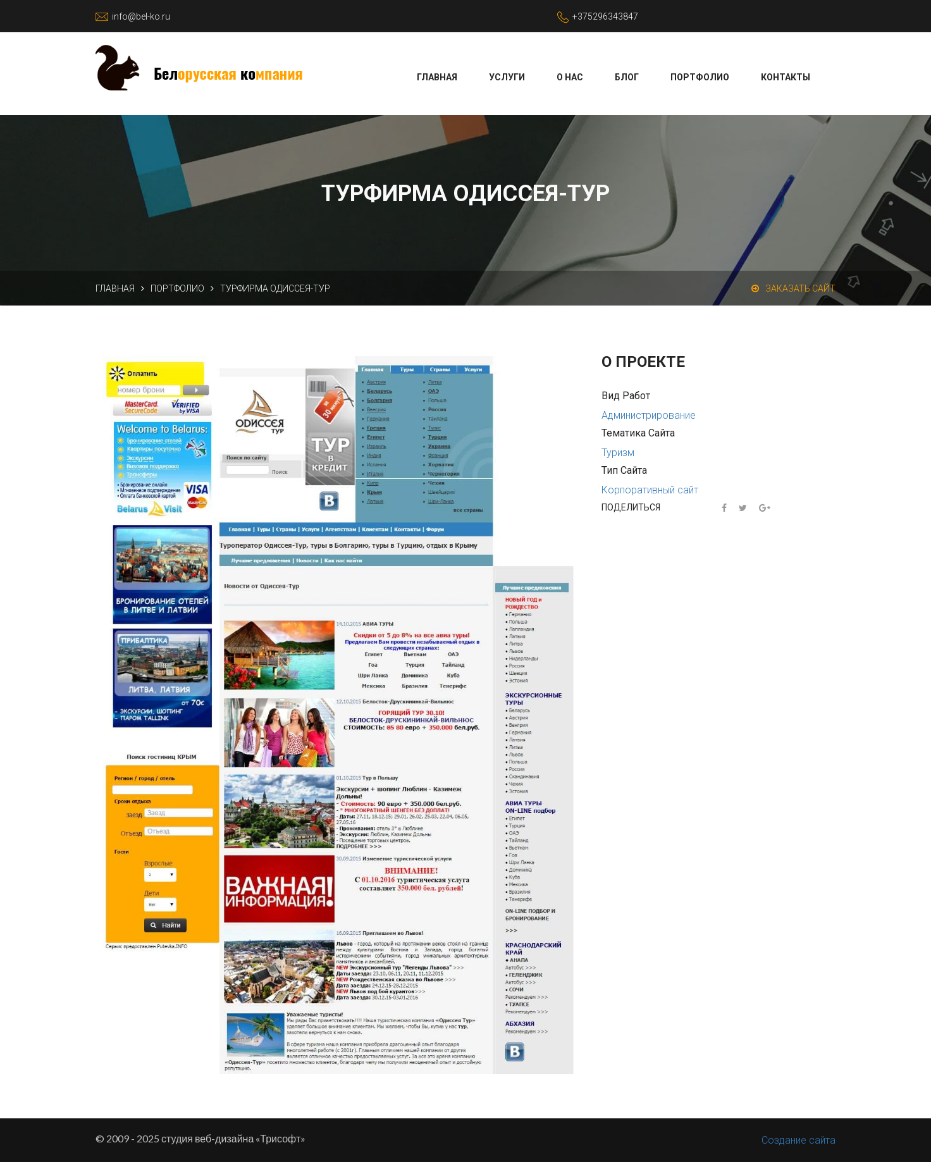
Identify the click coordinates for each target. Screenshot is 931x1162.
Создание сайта (798, 1140)
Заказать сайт (793, 288)
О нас (570, 77)
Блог (627, 77)
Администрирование (648, 415)
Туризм (617, 453)
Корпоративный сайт (649, 490)
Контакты (785, 77)
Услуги (507, 77)
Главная (437, 77)
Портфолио (699, 77)
